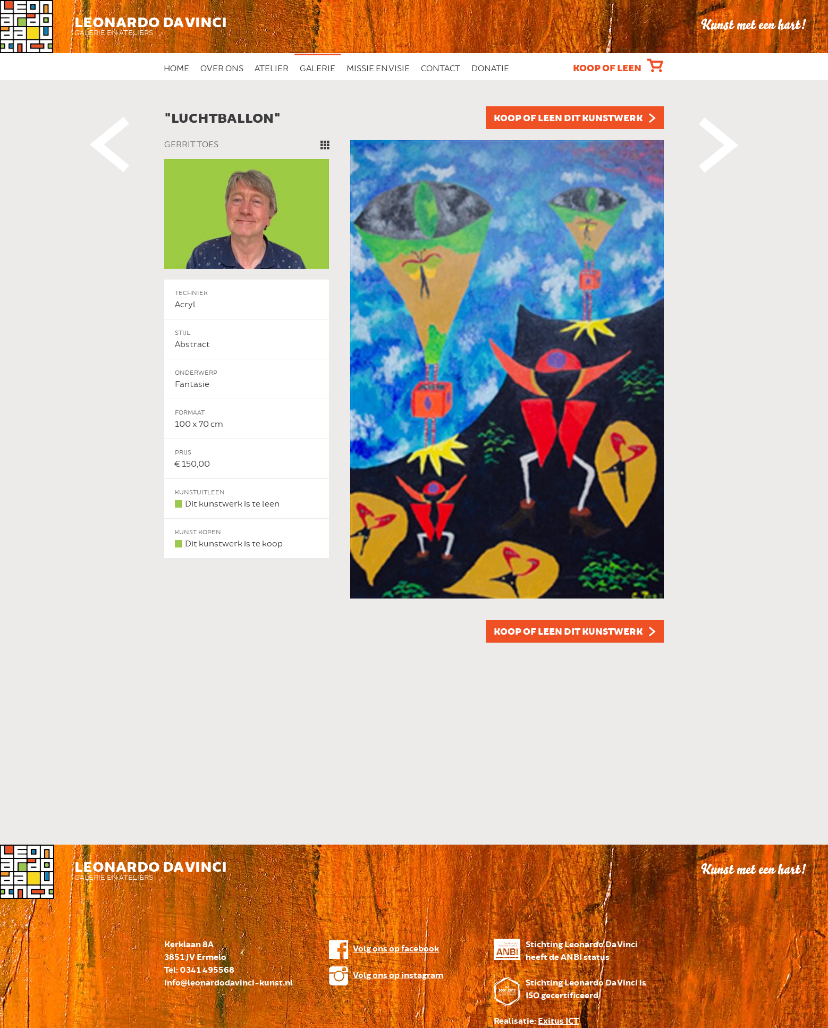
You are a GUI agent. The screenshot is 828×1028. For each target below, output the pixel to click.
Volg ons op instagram (398, 975)
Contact (440, 68)
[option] (414, 374)
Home (176, 68)
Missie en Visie (378, 68)
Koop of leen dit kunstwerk (568, 118)
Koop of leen (607, 68)
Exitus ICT (558, 1021)
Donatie (490, 68)
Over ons (221, 68)
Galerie (317, 68)
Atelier (272, 68)
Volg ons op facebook (396, 949)
